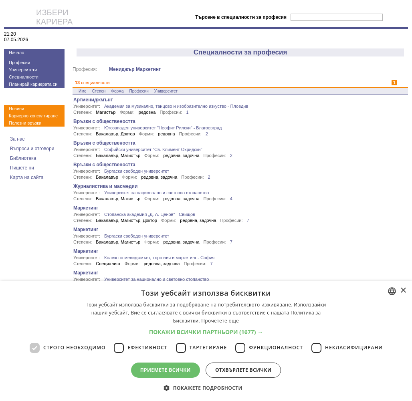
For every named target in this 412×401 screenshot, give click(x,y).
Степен (99, 91)
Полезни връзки (25, 123)
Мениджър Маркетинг (135, 69)
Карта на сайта (27, 177)
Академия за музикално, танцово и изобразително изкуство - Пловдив (176, 106)
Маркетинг (85, 208)
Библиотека (23, 158)
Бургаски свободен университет (136, 171)
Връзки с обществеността (104, 121)
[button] (206, 332)
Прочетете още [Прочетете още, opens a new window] (220, 320)
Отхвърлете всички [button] (243, 370)
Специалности (23, 77)
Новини (16, 108)
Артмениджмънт (93, 100)
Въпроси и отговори (32, 148)
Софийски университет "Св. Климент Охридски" (153, 149)
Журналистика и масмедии (105, 186)
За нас (17, 139)
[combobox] (392, 291)
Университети (23, 69)
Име (83, 91)
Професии (19, 62)
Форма (117, 91)
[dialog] (206, 341)
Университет (166, 91)
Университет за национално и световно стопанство (156, 192)
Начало (16, 52)
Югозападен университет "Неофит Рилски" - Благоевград (163, 127)
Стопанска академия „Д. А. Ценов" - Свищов (149, 214)
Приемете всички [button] (165, 370)
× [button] (403, 291)
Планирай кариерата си (33, 84)
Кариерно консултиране (33, 115)
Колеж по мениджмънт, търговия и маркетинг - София (159, 257)
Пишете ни (22, 168)
